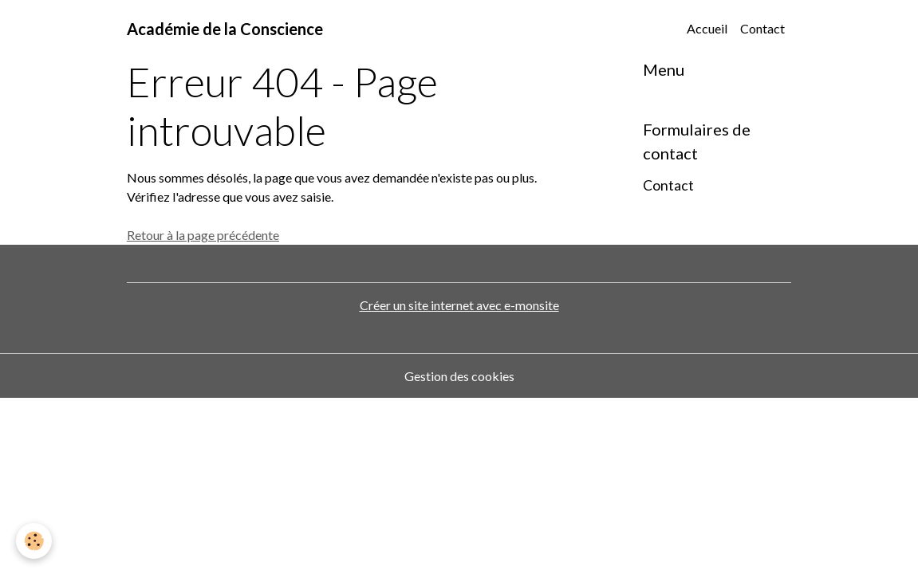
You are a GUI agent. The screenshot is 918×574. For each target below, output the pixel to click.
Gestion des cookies (459, 375)
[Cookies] (34, 541)
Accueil (707, 28)
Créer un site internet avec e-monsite (459, 305)
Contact (762, 28)
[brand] (225, 29)
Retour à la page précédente (203, 234)
